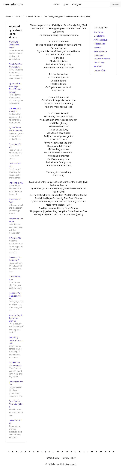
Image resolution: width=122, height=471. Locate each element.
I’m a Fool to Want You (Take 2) (15, 404)
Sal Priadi (98, 66)
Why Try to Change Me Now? (14, 45)
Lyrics (65, 4)
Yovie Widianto (100, 51)
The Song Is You (16, 182)
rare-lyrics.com (13, 4)
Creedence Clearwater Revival (102, 57)
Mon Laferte (99, 36)
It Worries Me (15, 238)
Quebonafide (99, 70)
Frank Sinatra (34, 16)
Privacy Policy (69, 457)
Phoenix (97, 47)
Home (8, 16)
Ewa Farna (98, 32)
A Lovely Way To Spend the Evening (16, 318)
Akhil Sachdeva (100, 40)
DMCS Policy (52, 457)
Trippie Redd (99, 43)
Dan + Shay (99, 62)
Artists (57, 4)
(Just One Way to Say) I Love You (15, 296)
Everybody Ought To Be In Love (15, 340)
